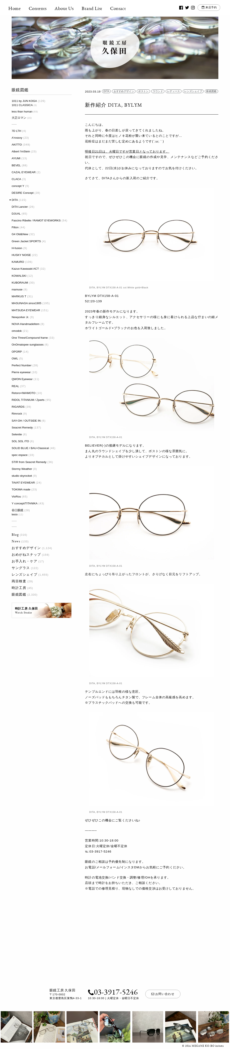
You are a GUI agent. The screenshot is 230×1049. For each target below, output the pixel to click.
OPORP (17, 351)
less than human (22, 111)
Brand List (95, 8)
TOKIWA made (21, 489)
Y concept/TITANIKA (24, 503)
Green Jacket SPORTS (26, 241)
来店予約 (208, 8)
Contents (41, 8)
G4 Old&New (20, 234)
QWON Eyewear (22, 379)
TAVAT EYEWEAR (23, 482)
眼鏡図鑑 (19, 594)
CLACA (16, 179)
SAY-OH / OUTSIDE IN (26, 420)
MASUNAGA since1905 (26, 303)
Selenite (17, 434)
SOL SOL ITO (20, 441)
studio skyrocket (22, 475)
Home (18, 8)
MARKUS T (19, 296)
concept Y (18, 186)
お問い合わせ (163, 994)
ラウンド (158, 91)
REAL (15, 386)
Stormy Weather (22, 468)
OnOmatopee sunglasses (28, 344)
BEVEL (16, 165)
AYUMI (16, 158)
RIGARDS (18, 406)
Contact (121, 8)
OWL (15, 358)
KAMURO (18, 261)
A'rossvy (17, 137)
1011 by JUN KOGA (24, 100)
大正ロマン (19, 117)
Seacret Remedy (22, 427)
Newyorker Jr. (20, 317)
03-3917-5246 (113, 991)
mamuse (17, 289)
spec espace (19, 455)
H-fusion (17, 248)
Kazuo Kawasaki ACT (25, 268)
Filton (15, 227)
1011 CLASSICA (22, 105)
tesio (15, 514)
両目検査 (19, 581)
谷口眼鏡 (17, 510)
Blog (15, 534)
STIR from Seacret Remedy (29, 462)
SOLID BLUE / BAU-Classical (30, 448)
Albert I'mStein (21, 151)
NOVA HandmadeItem (25, 324)
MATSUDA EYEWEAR (26, 310)
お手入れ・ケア (24, 561)
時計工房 (19, 588)
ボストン (143, 91)
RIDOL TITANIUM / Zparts (28, 399)
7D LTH (16, 130)
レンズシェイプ (24, 574)
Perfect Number (21, 365)
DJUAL (16, 213)
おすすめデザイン (26, 548)
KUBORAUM (20, 282)
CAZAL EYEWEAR (24, 172)
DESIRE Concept (23, 192)
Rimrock (17, 413)
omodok (17, 330)
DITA (15, 199)
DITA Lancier (20, 206)
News (16, 541)
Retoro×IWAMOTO (23, 393)
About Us (67, 8)
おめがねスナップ (26, 554)
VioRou (16, 496)
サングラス (21, 568)
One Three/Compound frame (30, 337)
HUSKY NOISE (21, 255)
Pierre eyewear (21, 372)
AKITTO (17, 144)
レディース (173, 91)
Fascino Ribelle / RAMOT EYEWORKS (36, 220)
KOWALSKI (19, 275)
